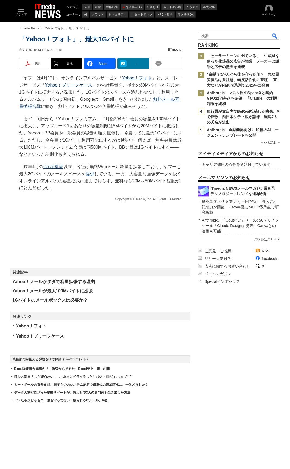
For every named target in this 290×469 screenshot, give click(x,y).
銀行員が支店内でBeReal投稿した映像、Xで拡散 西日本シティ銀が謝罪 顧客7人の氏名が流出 (243, 116)
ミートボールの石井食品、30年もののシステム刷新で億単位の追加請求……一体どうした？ (81, 385)
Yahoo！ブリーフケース (68, 85)
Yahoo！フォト (137, 78)
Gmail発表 (53, 166)
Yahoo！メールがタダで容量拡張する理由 (53, 281)
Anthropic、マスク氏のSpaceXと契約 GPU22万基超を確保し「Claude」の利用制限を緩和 (242, 98)
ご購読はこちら (265, 239)
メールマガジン (218, 274)
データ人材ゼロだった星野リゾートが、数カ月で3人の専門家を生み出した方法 (72, 392)
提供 (90, 173)
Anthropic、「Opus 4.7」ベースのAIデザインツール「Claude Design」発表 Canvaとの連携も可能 (240, 225)
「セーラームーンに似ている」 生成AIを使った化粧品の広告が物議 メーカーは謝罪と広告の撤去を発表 (243, 61)
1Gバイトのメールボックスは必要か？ (50, 300)
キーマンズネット (75, 359)
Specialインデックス (222, 281)
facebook (269, 258)
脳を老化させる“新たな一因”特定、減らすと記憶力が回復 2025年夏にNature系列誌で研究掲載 (240, 206)
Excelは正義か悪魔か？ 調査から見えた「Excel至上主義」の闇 (62, 369)
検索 (275, 36)
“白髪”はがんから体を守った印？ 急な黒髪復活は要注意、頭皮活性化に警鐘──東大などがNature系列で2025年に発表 (243, 79)
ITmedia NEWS (29, 28)
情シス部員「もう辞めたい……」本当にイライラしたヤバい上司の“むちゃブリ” (73, 377)
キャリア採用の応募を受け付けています (236, 164)
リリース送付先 (218, 258)
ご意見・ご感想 (218, 251)
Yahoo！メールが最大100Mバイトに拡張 (52, 291)
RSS (266, 251)
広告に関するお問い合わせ (227, 266)
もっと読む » (270, 142)
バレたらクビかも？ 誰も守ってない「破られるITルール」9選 (60, 400)
